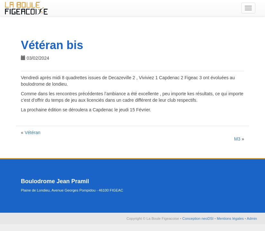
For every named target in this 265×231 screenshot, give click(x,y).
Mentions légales (231, 218)
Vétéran (32, 132)
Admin (252, 218)
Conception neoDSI (198, 218)
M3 (237, 138)
